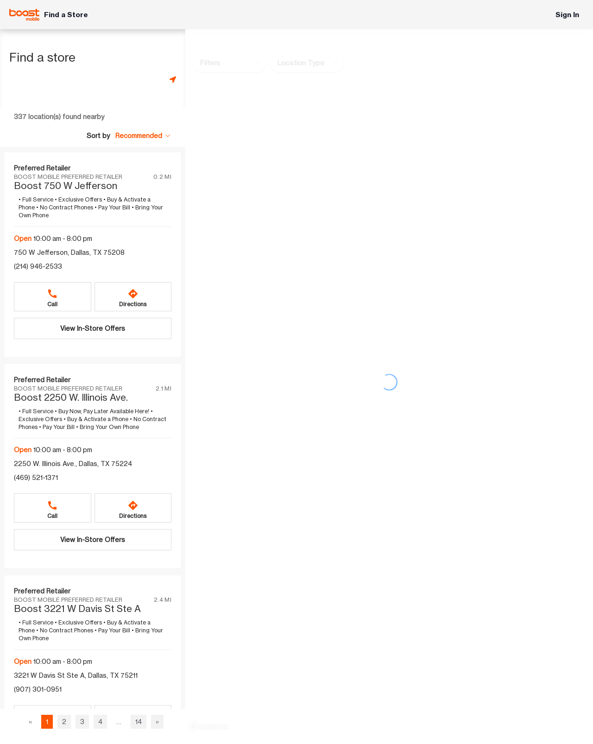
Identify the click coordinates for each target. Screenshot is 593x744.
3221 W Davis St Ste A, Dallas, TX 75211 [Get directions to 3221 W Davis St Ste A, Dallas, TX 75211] (76, 675)
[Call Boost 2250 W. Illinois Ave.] (52, 508)
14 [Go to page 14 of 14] (138, 721)
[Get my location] (173, 79)
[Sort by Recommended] (143, 135)
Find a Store (66, 14)
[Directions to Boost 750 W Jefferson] (133, 297)
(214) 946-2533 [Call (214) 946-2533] (38, 266)
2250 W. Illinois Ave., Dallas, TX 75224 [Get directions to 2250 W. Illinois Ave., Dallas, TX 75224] (73, 463)
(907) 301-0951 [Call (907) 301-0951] (38, 689)
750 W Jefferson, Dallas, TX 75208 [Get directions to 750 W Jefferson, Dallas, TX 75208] (69, 252)
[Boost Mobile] (24, 15)
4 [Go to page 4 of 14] (100, 721)
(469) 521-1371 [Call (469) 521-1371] (36, 477)
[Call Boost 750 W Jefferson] (52, 297)
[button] (143, 135)
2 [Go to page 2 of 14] (64, 721)
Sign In (567, 14)
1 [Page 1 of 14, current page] (47, 721)
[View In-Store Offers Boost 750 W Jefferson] (92, 328)
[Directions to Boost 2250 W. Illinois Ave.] (133, 508)
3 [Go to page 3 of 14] (82, 721)
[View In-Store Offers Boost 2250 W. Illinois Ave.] (92, 539)
